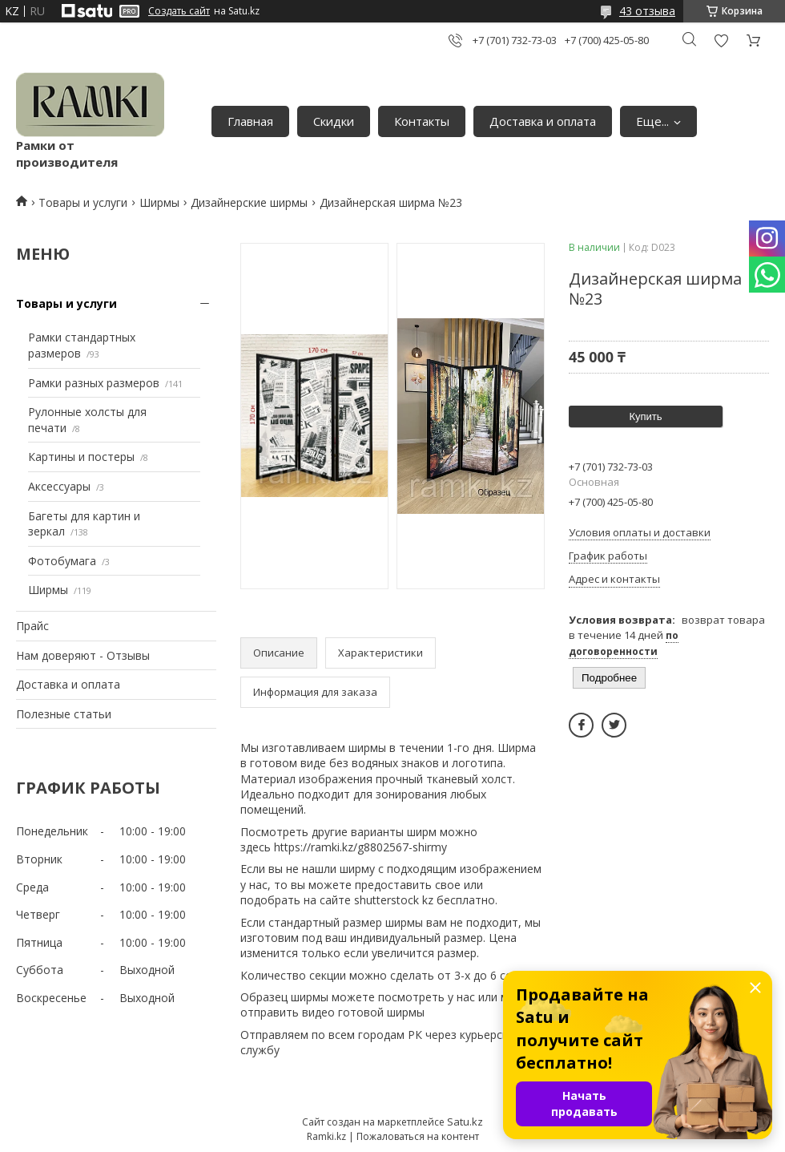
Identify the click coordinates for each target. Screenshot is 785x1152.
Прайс (32, 625)
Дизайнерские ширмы (249, 202)
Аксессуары (59, 486)
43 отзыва (647, 10)
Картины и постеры (81, 456)
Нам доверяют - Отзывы (83, 655)
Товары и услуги (82, 202)
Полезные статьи (63, 714)
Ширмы (159, 202)
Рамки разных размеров (93, 382)
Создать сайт (179, 11)
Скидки (333, 121)
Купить (645, 416)
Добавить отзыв (721, 40)
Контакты (421, 121)
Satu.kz (465, 1121)
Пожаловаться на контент (417, 1136)
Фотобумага (62, 560)
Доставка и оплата (542, 121)
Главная (250, 121)
